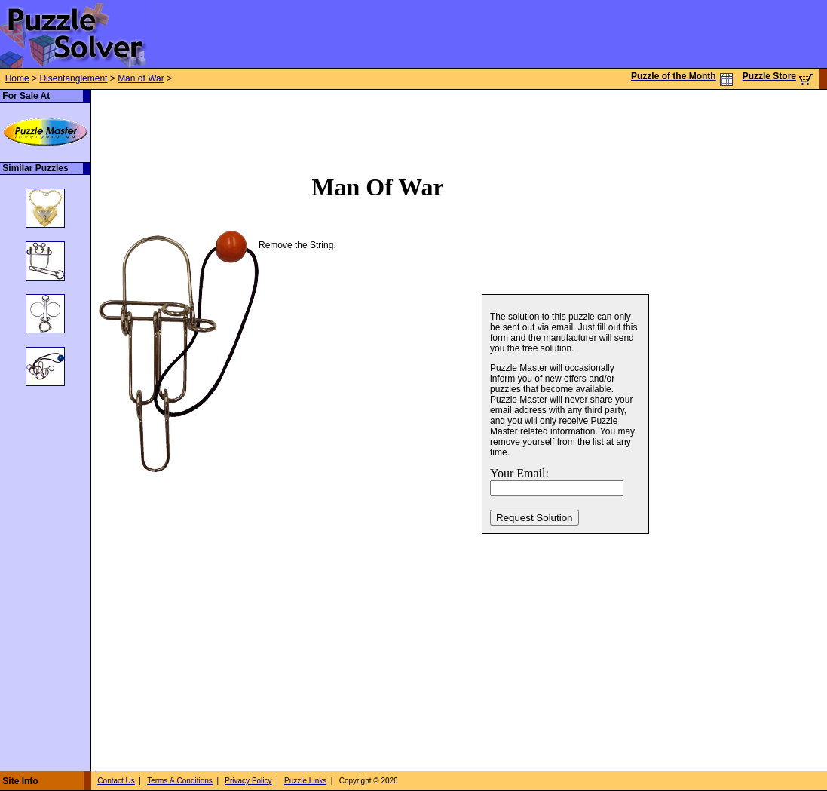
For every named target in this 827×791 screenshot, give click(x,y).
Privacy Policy (248, 781)
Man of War (141, 78)
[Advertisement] (365, 124)
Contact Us (115, 781)
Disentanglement (73, 78)
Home (17, 78)
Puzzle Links (305, 781)
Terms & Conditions (180, 781)
